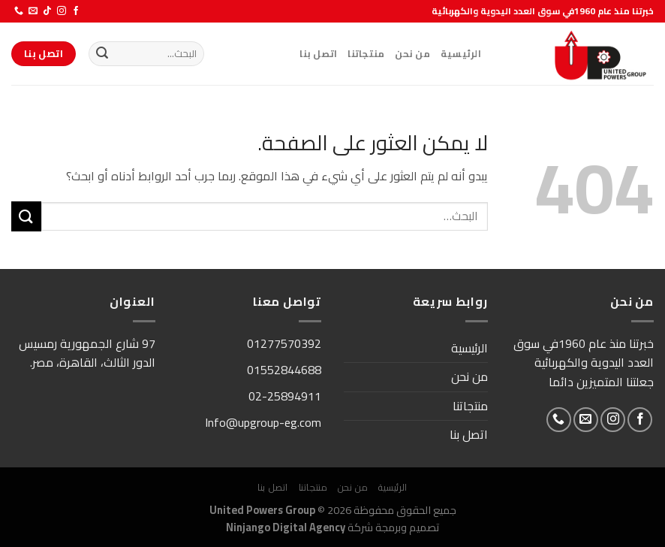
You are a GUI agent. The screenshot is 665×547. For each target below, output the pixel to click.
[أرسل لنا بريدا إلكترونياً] (33, 11)
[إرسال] (102, 54)
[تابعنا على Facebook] (75, 11)
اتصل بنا (318, 53)
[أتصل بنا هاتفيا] (18, 11)
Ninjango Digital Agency (285, 527)
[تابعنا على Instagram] (61, 11)
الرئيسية (461, 53)
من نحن (412, 53)
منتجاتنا (366, 53)
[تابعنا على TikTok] (47, 11)
